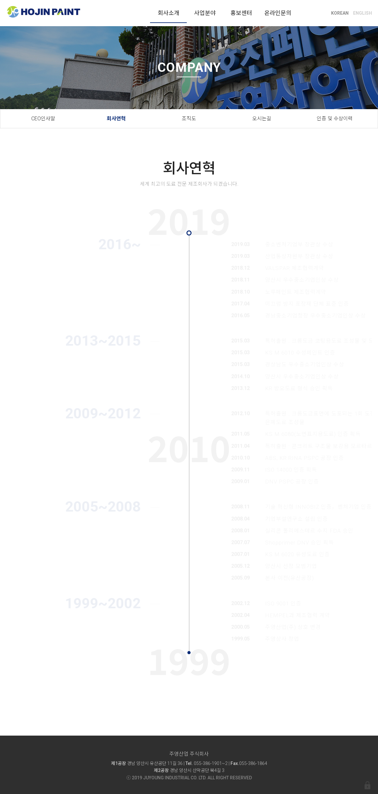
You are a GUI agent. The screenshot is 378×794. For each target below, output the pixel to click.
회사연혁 (116, 119)
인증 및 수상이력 (335, 119)
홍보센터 (241, 13)
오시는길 (261, 119)
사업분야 (205, 13)
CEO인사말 (43, 119)
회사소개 (168, 13)
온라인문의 (277, 13)
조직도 (189, 119)
